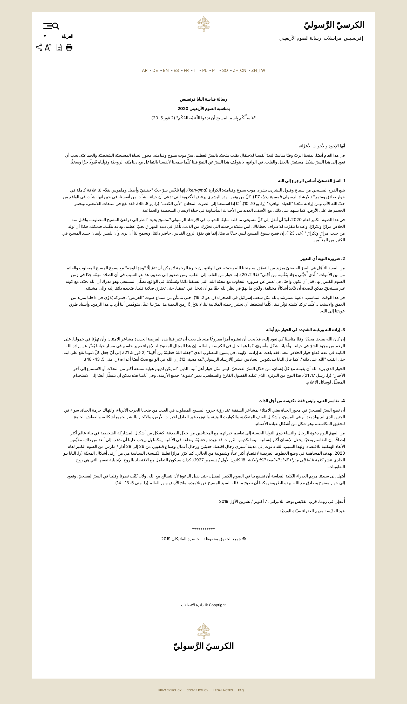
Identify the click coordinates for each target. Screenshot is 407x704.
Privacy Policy (169, 690)
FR (186, 70)
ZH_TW (258, 70)
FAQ (241, 690)
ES (176, 70)
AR (144, 70)
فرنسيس (352, 38)
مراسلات (332, 38)
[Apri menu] (47, 26)
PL (204, 70)
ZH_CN (239, 70)
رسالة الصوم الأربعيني (300, 38)
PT (214, 70)
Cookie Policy (197, 690)
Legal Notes (223, 690)
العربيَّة (62, 38)
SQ (225, 70)
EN (166, 70)
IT (195, 70)
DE (155, 70)
